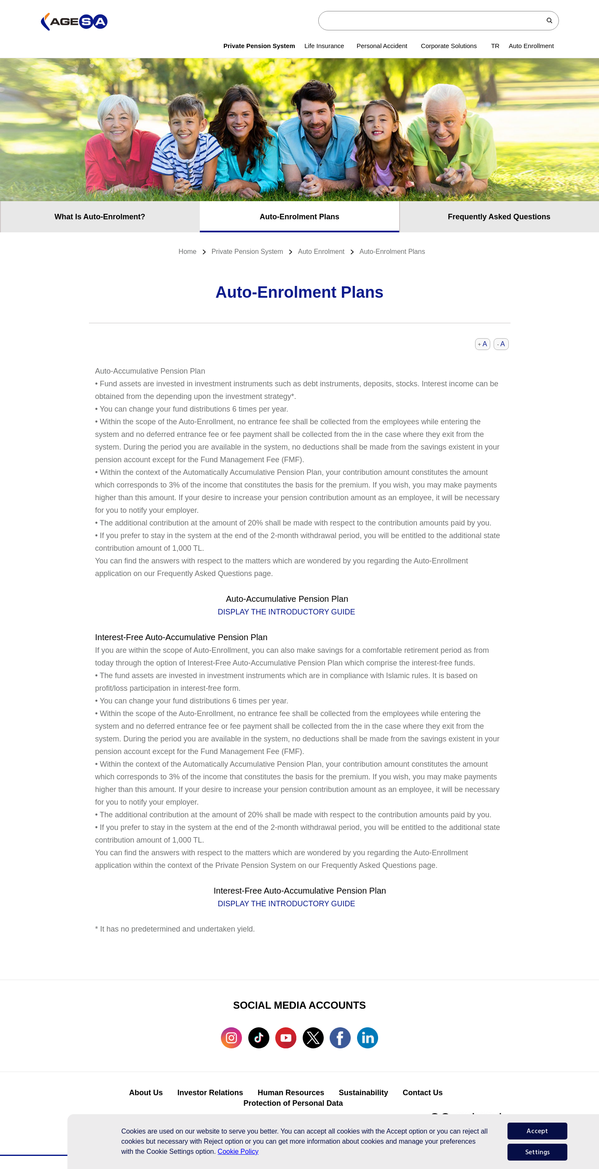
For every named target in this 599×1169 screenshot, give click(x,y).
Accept (537, 1131)
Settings (537, 1152)
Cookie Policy (238, 1151)
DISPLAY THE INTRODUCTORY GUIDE (286, 612)
